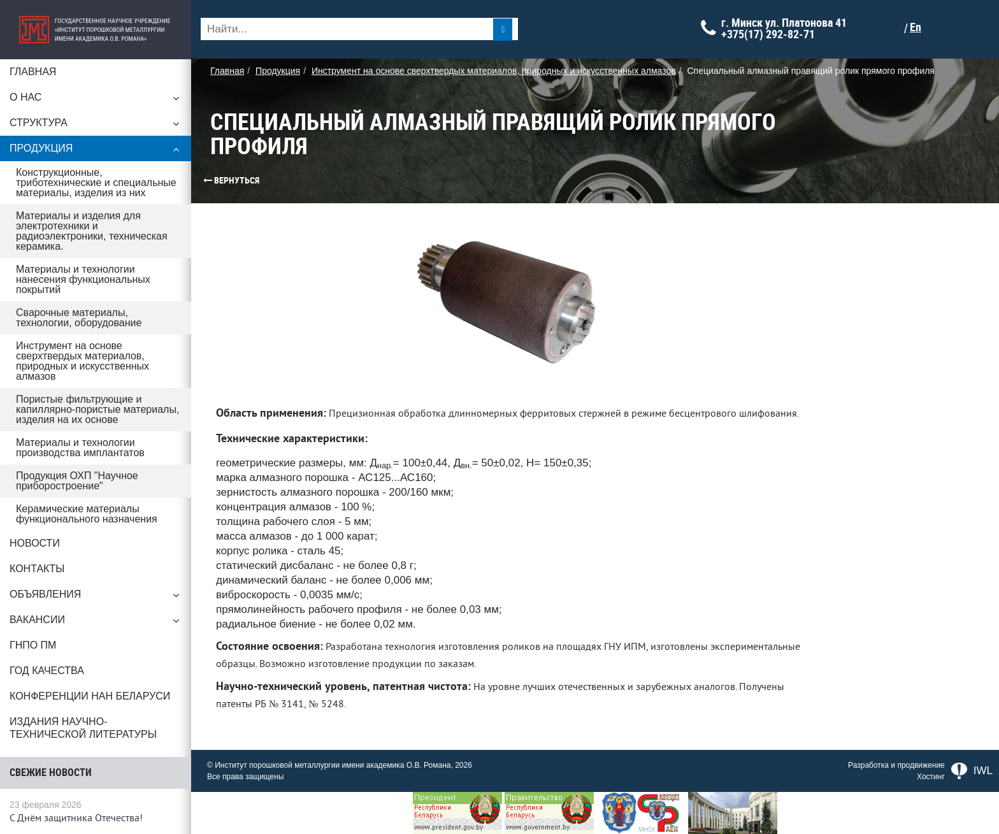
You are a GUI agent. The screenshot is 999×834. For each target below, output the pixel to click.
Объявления (96, 597)
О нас (96, 100)
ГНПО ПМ (33, 645)
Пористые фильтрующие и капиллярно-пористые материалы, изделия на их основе (97, 409)
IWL (972, 771)
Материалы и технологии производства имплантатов (80, 447)
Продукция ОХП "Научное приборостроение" (77, 480)
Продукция (96, 151)
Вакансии (96, 623)
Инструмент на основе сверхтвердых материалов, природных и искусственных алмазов (82, 361)
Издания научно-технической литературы (83, 728)
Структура (96, 126)
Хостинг (931, 776)
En (915, 27)
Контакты (37, 568)
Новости (35, 543)
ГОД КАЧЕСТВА (47, 670)
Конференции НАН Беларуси (90, 696)
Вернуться (207, 180)
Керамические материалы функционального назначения (86, 513)
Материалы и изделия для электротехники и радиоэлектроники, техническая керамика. (92, 231)
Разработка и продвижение (896, 765)
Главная (33, 71)
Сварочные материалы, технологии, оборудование (78, 317)
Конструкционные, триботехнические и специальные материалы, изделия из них (96, 182)
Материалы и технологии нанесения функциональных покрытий (83, 279)
